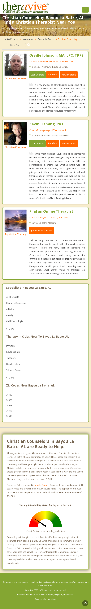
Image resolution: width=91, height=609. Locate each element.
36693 (9, 410)
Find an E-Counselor (41, 230)
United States (11, 39)
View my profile (68, 74)
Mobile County (41, 485)
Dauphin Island (13, 364)
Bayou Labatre (13, 351)
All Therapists (12, 296)
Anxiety (9, 315)
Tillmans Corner (13, 370)
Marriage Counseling (16, 303)
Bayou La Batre (46, 39)
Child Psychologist (14, 321)
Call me (52, 74)
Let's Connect (37, 74)
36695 (9, 416)
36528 (9, 400)
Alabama (28, 39)
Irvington (10, 345)
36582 (9, 394)
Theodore (11, 358)
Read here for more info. (45, 599)
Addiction (10, 309)
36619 (9, 405)
